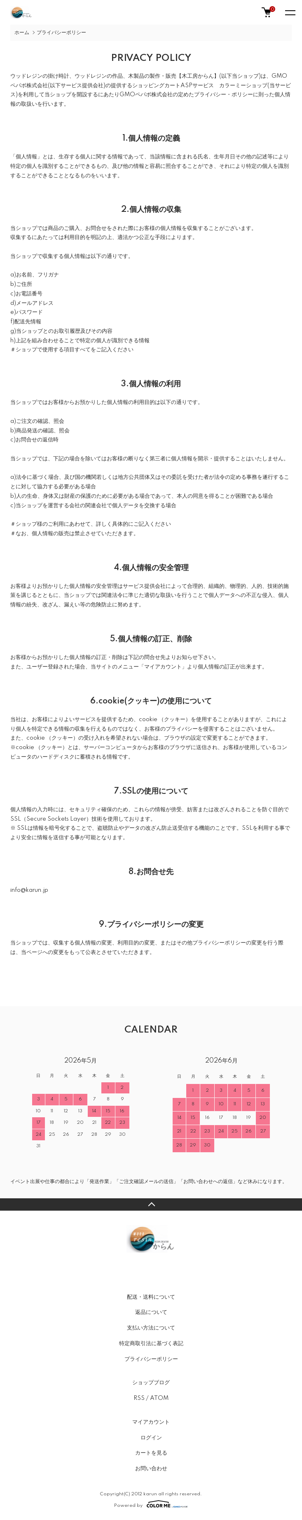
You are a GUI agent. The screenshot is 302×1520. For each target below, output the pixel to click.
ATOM (159, 1398)
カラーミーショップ (243, 85)
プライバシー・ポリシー (223, 94)
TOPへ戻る (151, 1204)
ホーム (21, 32)
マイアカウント (151, 1422)
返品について (151, 1312)
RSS (139, 1398)
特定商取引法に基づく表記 (151, 1343)
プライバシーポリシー (151, 1359)
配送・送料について (151, 1297)
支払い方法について (151, 1328)
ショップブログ (151, 1382)
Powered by (151, 1504)
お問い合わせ (151, 1468)
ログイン (151, 1438)
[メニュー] (289, 12)
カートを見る (151, 1453)
